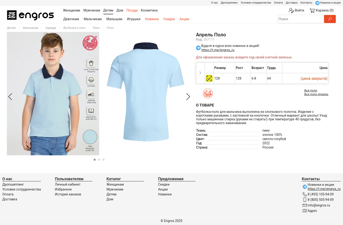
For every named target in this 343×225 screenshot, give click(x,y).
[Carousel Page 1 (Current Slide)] (95, 160)
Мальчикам (93, 19)
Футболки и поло (74, 28)
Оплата (278, 2)
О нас (214, 2)
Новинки (152, 19)
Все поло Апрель (316, 94)
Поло (96, 28)
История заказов (68, 194)
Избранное (63, 189)
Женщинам (115, 184)
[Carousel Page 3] (103, 160)
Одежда (50, 28)
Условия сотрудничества (256, 2)
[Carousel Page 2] (99, 160)
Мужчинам (114, 189)
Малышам (114, 19)
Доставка (292, 2)
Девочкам (71, 19)
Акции (184, 19)
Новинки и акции (330, 2)
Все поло (310, 90)
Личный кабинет (67, 184)
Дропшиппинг (229, 2)
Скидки (169, 19)
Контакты (306, 2)
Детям (11, 28)
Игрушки (133, 19)
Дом (109, 199)
